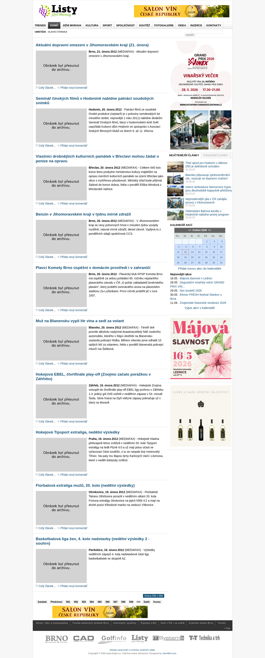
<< (190, 230)
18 (178, 257)
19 (185, 257)
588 (123, 601)
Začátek (42, 601)
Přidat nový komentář (73, 87)
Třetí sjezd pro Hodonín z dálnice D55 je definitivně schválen (206, 164)
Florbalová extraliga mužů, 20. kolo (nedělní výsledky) (85, 485)
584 (92, 601)
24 (221, 257)
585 (100, 601)
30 (213, 262)
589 (131, 601)
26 (185, 262)
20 (192, 257)
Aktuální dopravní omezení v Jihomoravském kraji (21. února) (92, 45)
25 (178, 262)
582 (76, 601)
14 (199, 252)
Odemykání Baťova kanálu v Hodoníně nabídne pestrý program (207, 212)
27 (192, 262)
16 (213, 252)
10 (221, 247)
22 (206, 257)
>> (209, 230)
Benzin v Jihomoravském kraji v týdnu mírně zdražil (83, 214)
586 (108, 601)
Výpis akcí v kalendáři (200, 308)
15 (206, 252)
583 (84, 601)
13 (192, 252)
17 (221, 252)
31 (221, 262)
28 (199, 262)
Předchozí (56, 601)
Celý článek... (47, 87)
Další (147, 601)
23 (213, 257)
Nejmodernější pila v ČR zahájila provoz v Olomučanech (206, 200)
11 (178, 252)
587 (115, 601)
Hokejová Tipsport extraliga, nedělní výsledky (78, 432)
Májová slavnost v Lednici (196, 278)
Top (228, 628)
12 (185, 252)
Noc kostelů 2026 (191, 290)
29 (206, 262)
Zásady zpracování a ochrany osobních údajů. (133, 650)
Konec (157, 601)
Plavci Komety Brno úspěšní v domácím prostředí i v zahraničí (93, 267)
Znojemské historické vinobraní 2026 (203, 302)
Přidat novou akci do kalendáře (199, 268)
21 (199, 257)
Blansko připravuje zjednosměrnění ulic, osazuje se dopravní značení (208, 176)
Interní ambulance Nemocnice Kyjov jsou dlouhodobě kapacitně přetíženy (209, 188)
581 (68, 601)
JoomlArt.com (169, 653)
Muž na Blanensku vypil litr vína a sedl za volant (80, 321)
